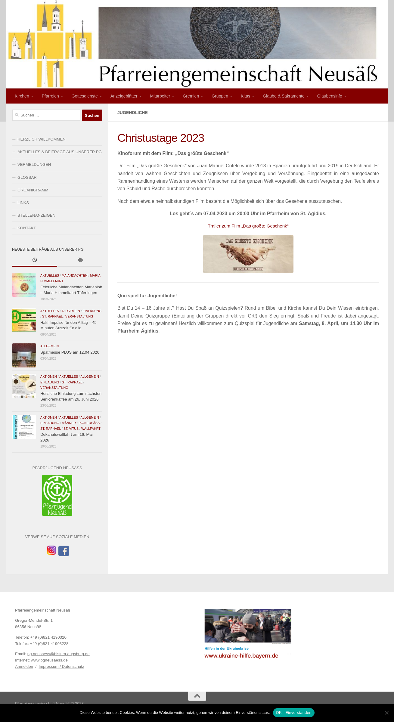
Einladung (92, 311)
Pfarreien (50, 96)
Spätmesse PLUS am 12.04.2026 (69, 352)
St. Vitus (71, 428)
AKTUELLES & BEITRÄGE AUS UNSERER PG (59, 152)
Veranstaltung (79, 316)
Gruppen (220, 96)
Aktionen (48, 376)
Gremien (191, 96)
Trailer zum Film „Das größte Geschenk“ (248, 225)
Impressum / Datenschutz (61, 666)
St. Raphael (52, 316)
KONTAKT (26, 228)
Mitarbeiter (160, 96)
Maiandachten (75, 275)
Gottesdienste (85, 96)
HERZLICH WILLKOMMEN (41, 139)
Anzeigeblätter (124, 96)
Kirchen (22, 96)
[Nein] (386, 713)
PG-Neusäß (89, 423)
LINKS (23, 202)
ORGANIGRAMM (32, 190)
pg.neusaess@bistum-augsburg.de (58, 654)
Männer (69, 423)
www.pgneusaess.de (49, 660)
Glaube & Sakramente (284, 96)
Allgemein (70, 311)
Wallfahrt (91, 428)
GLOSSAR (27, 177)
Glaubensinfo (329, 96)
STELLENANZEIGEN (36, 215)
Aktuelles (49, 275)
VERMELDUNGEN (34, 164)
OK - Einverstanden (294, 712)
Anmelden (24, 666)
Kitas (245, 96)
